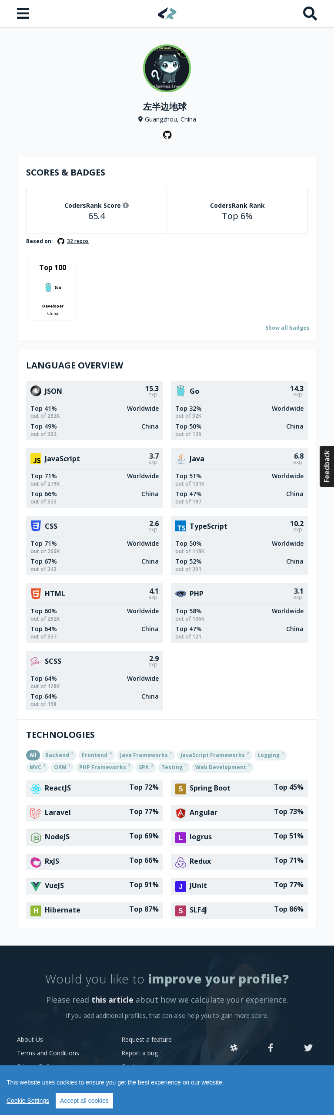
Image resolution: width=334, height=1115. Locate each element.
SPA (146, 766)
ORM (62, 766)
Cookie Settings (28, 1100)
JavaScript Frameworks (214, 754)
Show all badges (287, 327)
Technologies (60, 734)
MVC (37, 766)
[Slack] (234, 1048)
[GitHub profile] (167, 135)
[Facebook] (271, 1048)
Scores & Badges (65, 172)
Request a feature (146, 1039)
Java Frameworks (146, 754)
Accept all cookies (84, 1100)
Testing (174, 766)
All (33, 755)
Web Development (222, 766)
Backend (59, 754)
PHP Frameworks (104, 766)
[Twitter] (308, 1048)
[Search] (310, 13)
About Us (30, 1039)
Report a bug (139, 1053)
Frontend (96, 754)
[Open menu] (24, 13)
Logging (270, 754)
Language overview (74, 365)
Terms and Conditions (48, 1053)
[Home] (167, 13)
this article (112, 999)
